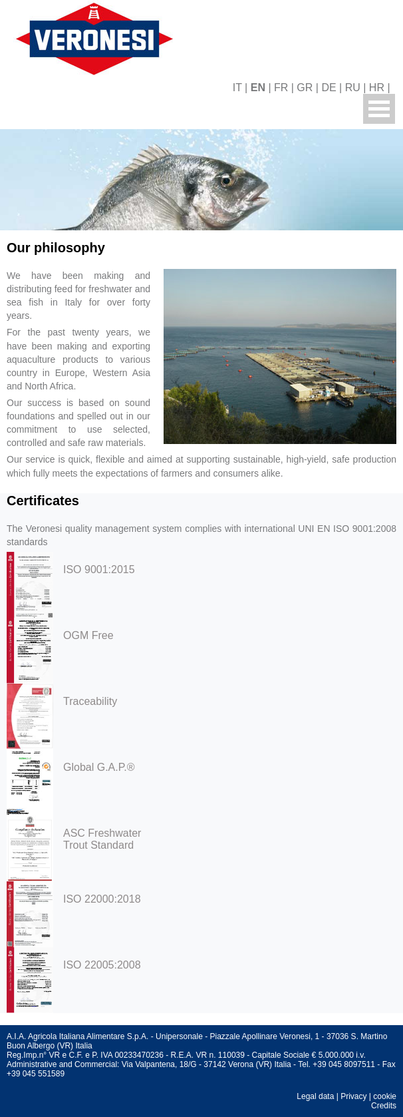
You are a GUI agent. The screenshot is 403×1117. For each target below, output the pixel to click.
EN (258, 87)
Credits (383, 1105)
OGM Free (88, 635)
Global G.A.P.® (99, 767)
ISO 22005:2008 (102, 965)
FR (281, 87)
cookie (384, 1096)
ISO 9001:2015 (99, 569)
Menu (379, 109)
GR (305, 87)
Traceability (90, 701)
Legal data (315, 1096)
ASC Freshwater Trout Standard (102, 839)
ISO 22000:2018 (102, 899)
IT (237, 87)
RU (352, 87)
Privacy (353, 1096)
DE (328, 87)
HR (376, 87)
